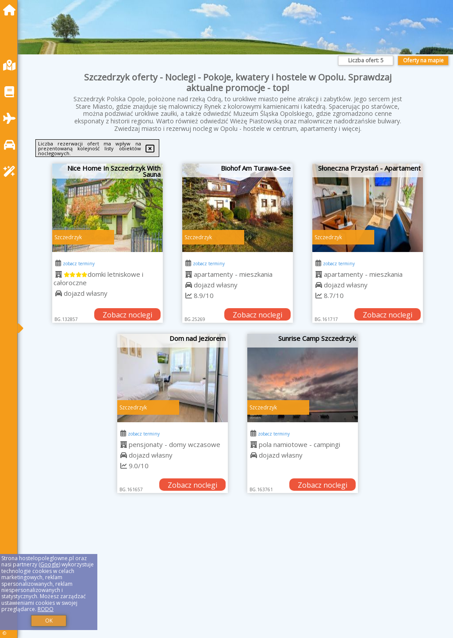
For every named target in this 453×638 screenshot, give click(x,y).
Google (49, 564)
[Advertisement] (238, 577)
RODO (46, 609)
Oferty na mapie (423, 60)
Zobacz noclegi (127, 315)
